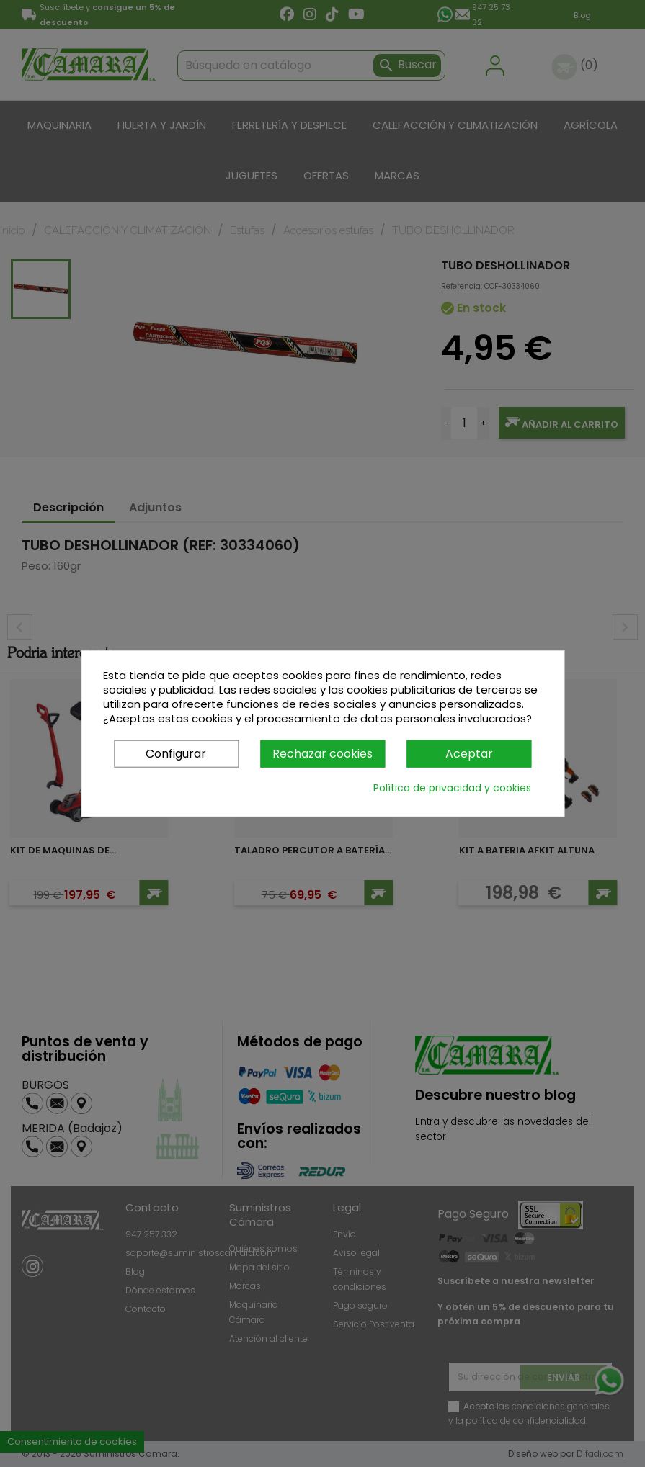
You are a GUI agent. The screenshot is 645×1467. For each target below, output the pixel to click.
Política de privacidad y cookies (452, 788)
